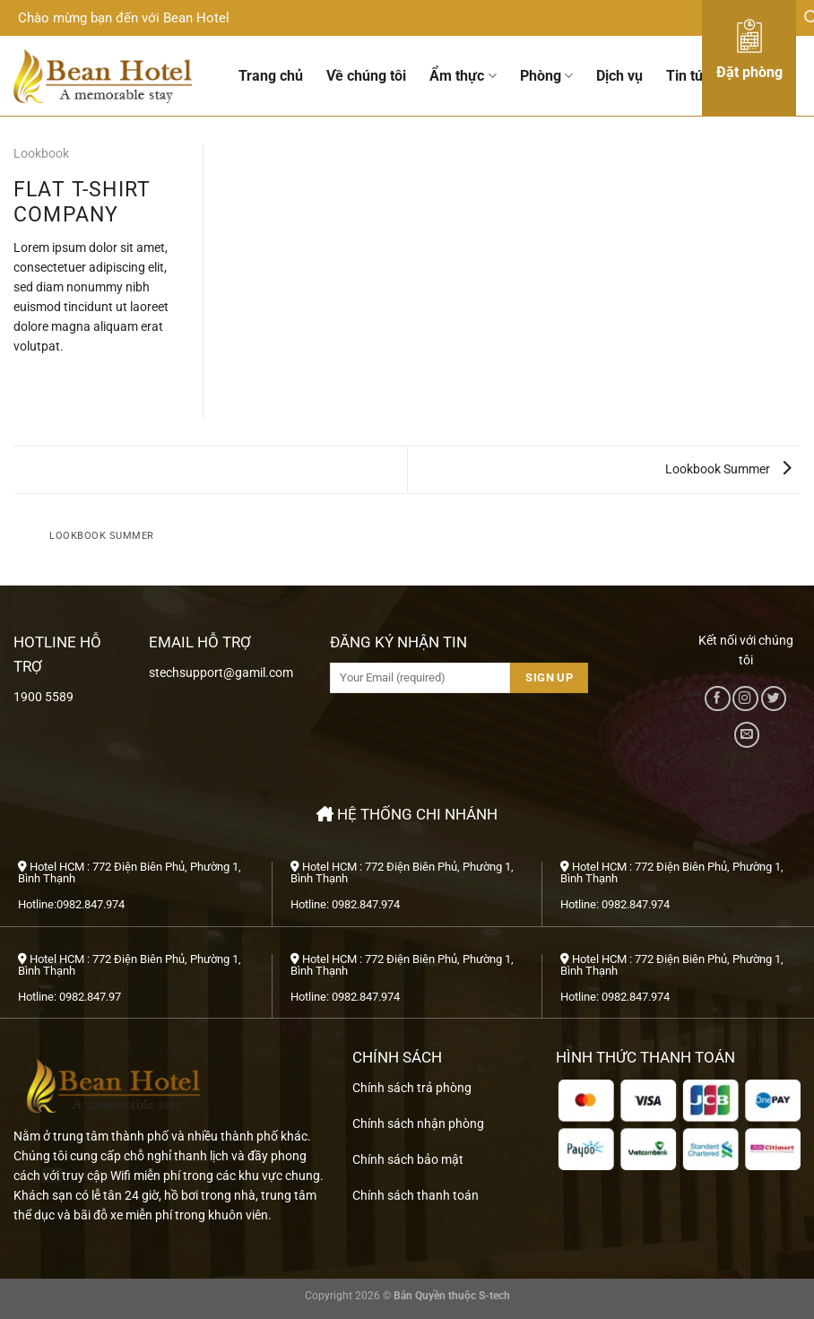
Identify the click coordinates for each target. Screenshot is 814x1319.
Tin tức (688, 75)
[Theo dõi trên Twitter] (773, 699)
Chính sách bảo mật (407, 1159)
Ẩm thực (462, 76)
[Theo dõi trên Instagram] (745, 699)
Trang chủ (270, 75)
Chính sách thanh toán (415, 1195)
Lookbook (41, 153)
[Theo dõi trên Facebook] (717, 699)
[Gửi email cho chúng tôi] (746, 735)
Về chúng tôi (366, 75)
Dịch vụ (619, 75)
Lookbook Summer (728, 469)
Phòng (546, 76)
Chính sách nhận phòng (418, 1123)
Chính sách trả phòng (412, 1087)
